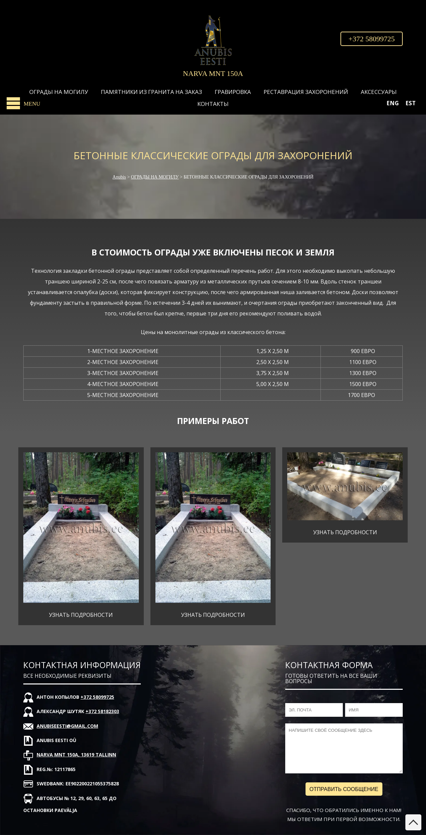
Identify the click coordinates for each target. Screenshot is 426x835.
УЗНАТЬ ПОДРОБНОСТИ (81, 615)
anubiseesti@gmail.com (67, 726)
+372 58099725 (371, 39)
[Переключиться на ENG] (392, 103)
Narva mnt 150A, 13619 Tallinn (76, 754)
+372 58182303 (102, 711)
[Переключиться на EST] (410, 103)
